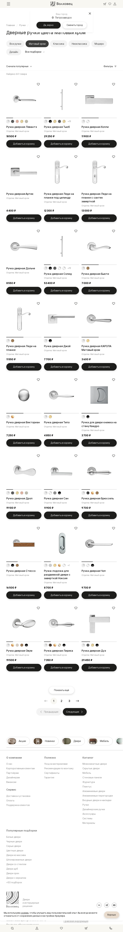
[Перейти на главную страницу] (61, 4)
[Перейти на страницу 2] (61, 701)
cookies (25, 912)
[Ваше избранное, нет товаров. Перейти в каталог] (110, 4)
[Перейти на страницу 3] (69, 701)
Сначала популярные (19, 66)
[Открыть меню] (8, 4)
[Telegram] (106, 905)
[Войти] (115, 4)
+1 (69, 565)
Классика (58, 43)
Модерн (99, 43)
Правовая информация (75, 921)
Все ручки (15, 43)
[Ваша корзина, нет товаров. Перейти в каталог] (105, 4)
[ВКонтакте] (99, 905)
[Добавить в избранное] (38, 84)
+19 (69, 121)
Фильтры (110, 66)
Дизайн (13, 51)
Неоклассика (79, 43)
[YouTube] (114, 905)
